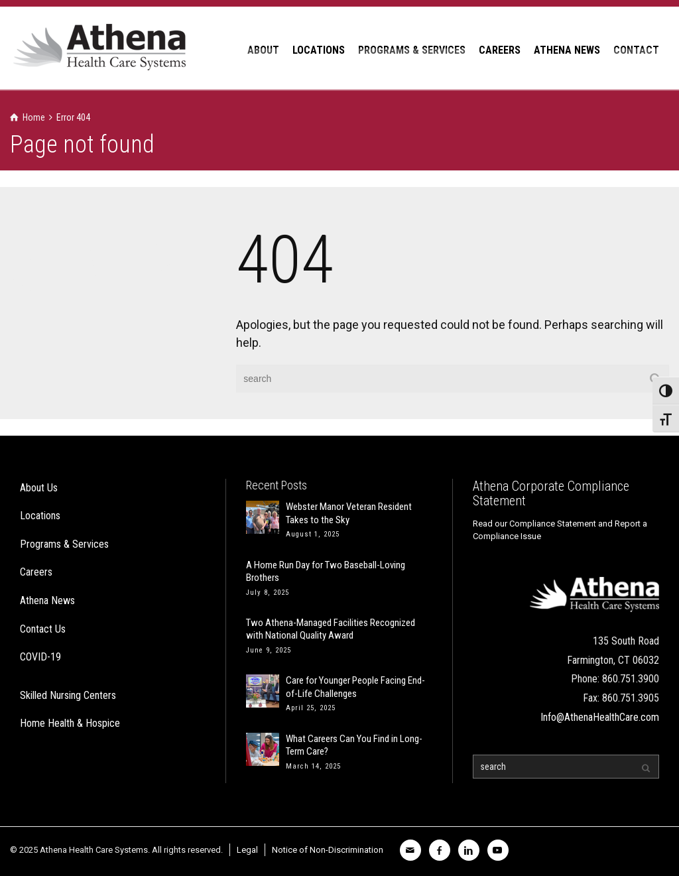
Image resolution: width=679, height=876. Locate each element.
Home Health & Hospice (70, 723)
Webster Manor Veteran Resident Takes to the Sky (349, 513)
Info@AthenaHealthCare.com (599, 717)
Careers (36, 572)
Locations (40, 515)
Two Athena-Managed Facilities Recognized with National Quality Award (330, 629)
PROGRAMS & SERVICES (411, 50)
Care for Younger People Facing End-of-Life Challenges (355, 687)
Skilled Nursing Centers (68, 695)
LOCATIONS (318, 50)
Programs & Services (64, 544)
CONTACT (636, 50)
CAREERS (500, 50)
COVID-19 (40, 657)
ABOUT (263, 50)
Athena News (47, 600)
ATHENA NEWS (567, 50)
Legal (247, 850)
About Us (39, 487)
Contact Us (43, 629)
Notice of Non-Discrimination (327, 850)
